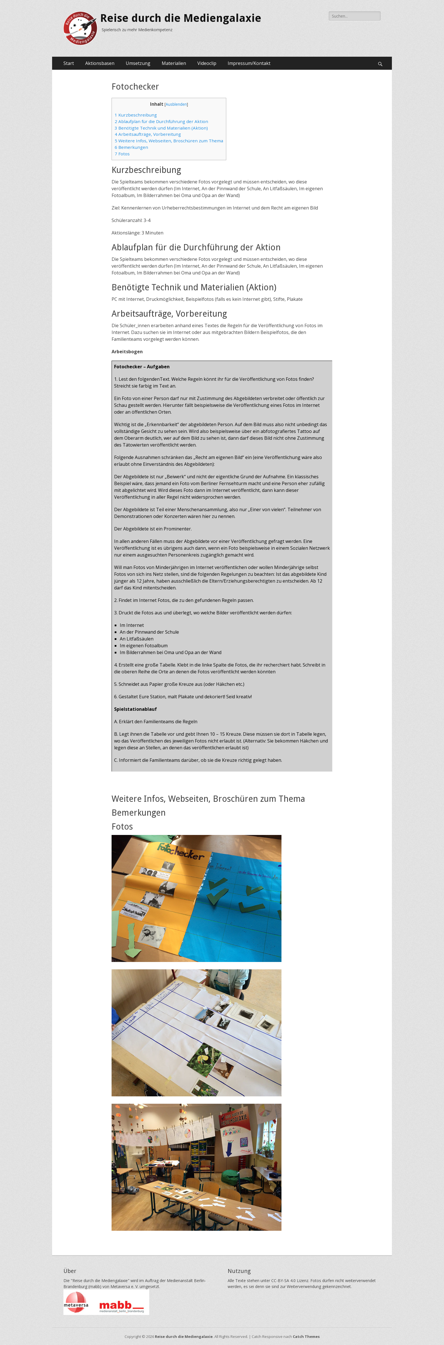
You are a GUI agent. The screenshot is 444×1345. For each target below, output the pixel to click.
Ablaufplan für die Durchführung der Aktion (161, 121)
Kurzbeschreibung (136, 115)
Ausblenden (176, 104)
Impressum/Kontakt (249, 63)
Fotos (122, 154)
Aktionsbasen (99, 63)
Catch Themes (306, 1336)
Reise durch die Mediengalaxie (180, 18)
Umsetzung (138, 63)
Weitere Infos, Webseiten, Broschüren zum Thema (169, 140)
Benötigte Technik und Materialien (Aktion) (161, 128)
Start (68, 63)
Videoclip (206, 63)
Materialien (174, 63)
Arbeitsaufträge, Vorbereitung (148, 134)
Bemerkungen (131, 147)
